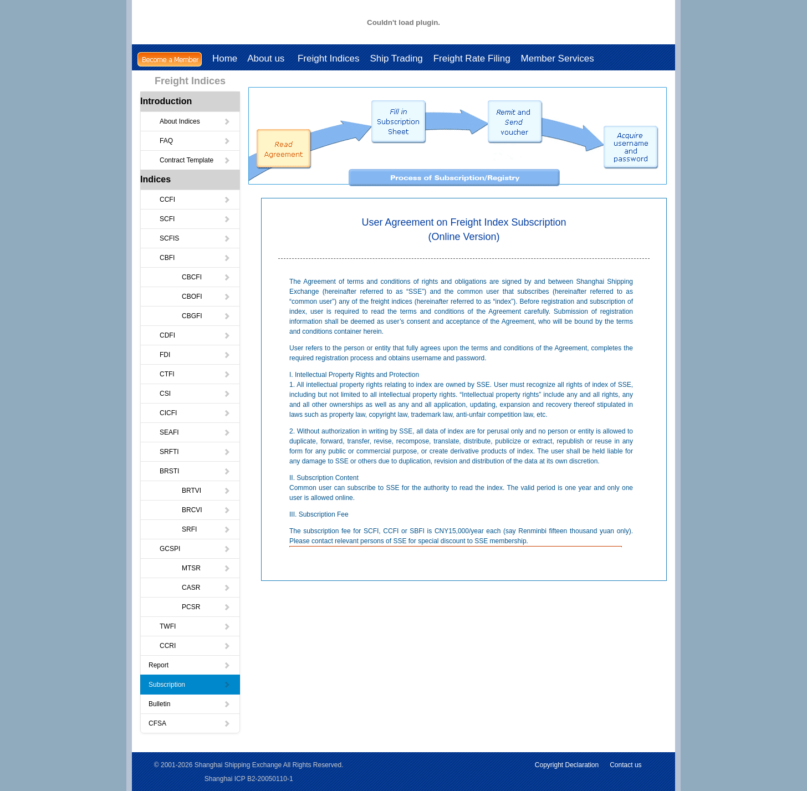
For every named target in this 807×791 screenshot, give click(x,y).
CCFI (195, 199)
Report (190, 665)
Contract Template (195, 160)
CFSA (190, 723)
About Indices (195, 121)
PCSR (206, 607)
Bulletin (190, 704)
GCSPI (195, 549)
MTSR (206, 568)
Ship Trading (396, 58)
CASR (206, 587)
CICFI (195, 413)
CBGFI (206, 316)
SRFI (206, 529)
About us (267, 58)
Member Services (557, 58)
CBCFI (206, 277)
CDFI (195, 335)
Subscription (190, 684)
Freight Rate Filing (471, 58)
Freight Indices (329, 58)
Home (224, 58)
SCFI (195, 219)
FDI (195, 355)
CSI (195, 393)
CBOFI (206, 296)
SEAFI (195, 432)
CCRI (195, 646)
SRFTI (195, 452)
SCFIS (195, 238)
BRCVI (206, 510)
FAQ (195, 141)
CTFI (195, 374)
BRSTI (195, 471)
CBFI (195, 258)
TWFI (195, 626)
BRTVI (206, 490)
